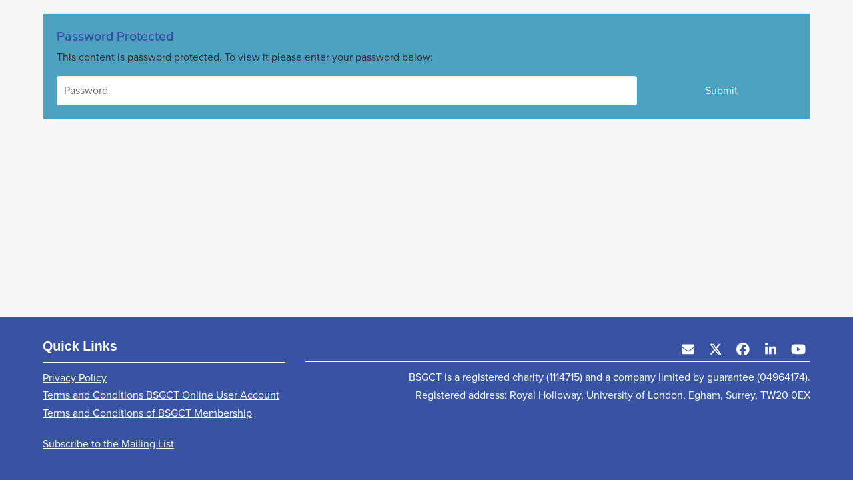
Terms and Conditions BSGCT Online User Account (161, 395)
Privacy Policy (75, 377)
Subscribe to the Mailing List (108, 443)
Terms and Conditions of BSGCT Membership (147, 413)
